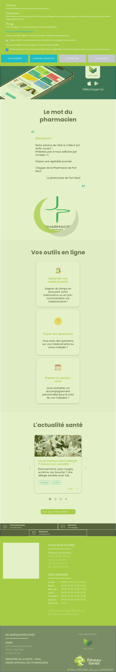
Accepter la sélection (43, 58)
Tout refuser (72, 58)
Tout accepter (15, 58)
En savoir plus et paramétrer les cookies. (20, 31)
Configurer (102, 58)
